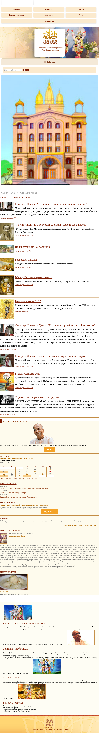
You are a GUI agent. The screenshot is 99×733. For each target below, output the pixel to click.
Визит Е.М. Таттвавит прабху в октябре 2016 (14, 493)
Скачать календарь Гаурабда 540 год (12, 478)
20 (4, 474)
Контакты (49, 15)
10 (23, 421)
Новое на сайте (8, 484)
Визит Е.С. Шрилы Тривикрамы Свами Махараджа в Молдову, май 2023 (24, 488)
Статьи (14, 193)
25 (42, 474)
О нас (81, 15)
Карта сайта (49, 21)
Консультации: (8, 502)
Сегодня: (5, 456)
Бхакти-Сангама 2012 (28, 301)
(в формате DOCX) (30, 478)
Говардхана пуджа (26, 259)
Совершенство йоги (17, 536)
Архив (81, 9)
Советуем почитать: (11, 531)
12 (50, 470)
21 (12, 474)
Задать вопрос (49, 512)
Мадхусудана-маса (14, 458)
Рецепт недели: (8, 572)
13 (4, 472)
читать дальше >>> (9, 218)
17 (35, 472)
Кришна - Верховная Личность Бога (24, 623)
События (49, 9)
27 (4, 476)
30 (27, 476)
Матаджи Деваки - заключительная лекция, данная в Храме (51, 356)
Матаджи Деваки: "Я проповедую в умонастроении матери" (51, 203)
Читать (49, 449)
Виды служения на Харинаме (32, 246)
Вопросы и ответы (16, 15)
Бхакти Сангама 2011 (28, 373)
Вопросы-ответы (13, 702)
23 (27, 474)
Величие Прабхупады (15, 648)
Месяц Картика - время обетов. (33, 277)
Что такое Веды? (13, 677)
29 (19, 476)
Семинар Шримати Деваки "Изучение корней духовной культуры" (55, 325)
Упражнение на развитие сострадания (38, 397)
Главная (16, 9)
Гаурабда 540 (28, 458)
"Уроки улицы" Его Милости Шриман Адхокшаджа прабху (50, 224)
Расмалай (4, 592)
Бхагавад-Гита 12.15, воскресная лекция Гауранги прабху (19, 497)
